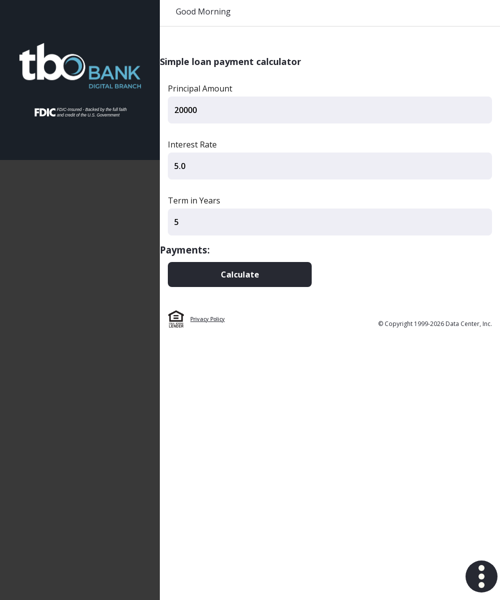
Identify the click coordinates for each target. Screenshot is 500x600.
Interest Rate (192, 144)
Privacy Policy (207, 319)
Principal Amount (200, 88)
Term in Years (194, 200)
